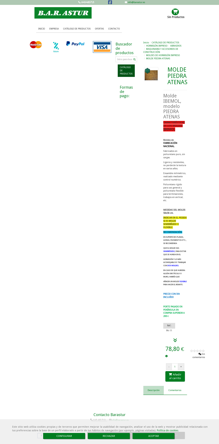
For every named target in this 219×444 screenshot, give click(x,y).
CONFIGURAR (64, 435)
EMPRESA (54, 28)
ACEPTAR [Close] (153, 435)
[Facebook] (110, 3)
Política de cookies (167, 430)
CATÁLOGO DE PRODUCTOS (77, 28)
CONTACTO (114, 28)
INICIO (41, 28)
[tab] (153, 390)
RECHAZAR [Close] (109, 435)
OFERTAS (99, 28)
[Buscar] (126, 59)
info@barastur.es (136, 2)
